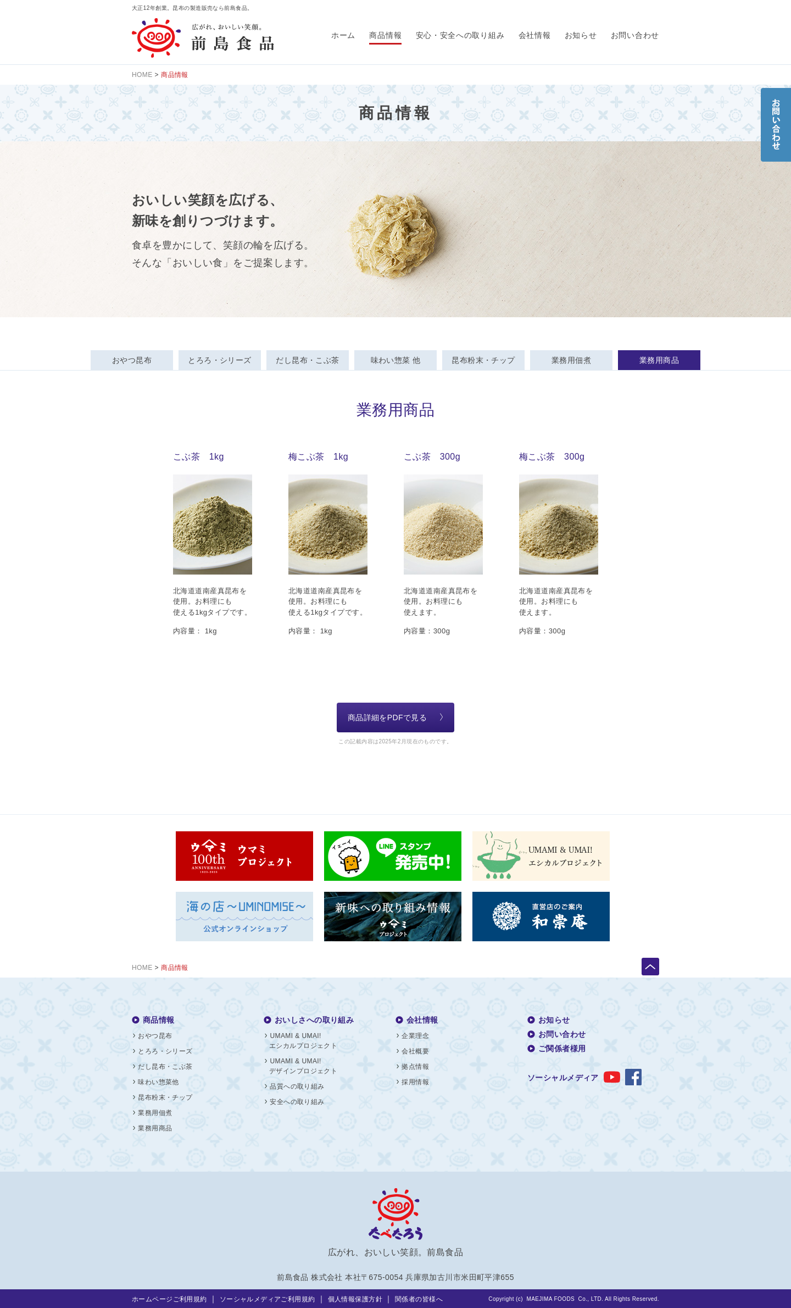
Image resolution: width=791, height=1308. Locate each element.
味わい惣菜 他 (396, 360)
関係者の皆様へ (419, 1299)
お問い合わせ (635, 35)
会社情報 (535, 35)
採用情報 (415, 1082)
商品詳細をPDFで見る (387, 717)
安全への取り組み (297, 1102)
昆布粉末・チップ (483, 360)
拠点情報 (415, 1066)
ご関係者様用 (562, 1048)
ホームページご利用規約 (169, 1299)
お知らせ (581, 35)
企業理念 (415, 1036)
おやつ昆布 (132, 360)
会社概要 (415, 1051)
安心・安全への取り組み (460, 35)
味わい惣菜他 (158, 1082)
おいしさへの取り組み (314, 1020)
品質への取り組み (297, 1086)
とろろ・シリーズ (219, 360)
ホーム (343, 35)
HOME (142, 75)
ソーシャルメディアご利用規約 (267, 1299)
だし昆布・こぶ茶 (307, 360)
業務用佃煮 (571, 360)
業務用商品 (659, 360)
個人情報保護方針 (355, 1299)
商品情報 (385, 35)
